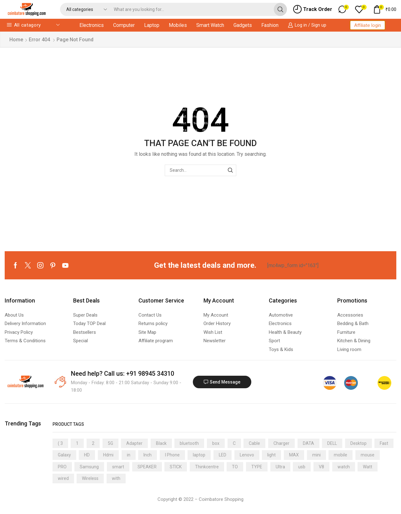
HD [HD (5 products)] (87, 454)
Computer (124, 25)
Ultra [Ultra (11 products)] (280, 466)
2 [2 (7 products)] (93, 443)
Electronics (91, 25)
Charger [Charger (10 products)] (281, 443)
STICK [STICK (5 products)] (176, 466)
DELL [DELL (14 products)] (332, 443)
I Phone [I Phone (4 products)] (172, 454)
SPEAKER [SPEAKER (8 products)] (147, 466)
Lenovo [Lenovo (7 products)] (247, 454)
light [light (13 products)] (271, 454)
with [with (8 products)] (116, 478)
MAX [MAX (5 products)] (294, 454)
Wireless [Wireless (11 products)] (90, 478)
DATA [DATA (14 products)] (308, 443)
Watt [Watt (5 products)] (367, 466)
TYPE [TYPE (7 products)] (256, 466)
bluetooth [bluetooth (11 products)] (189, 443)
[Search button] (280, 9)
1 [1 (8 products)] (77, 443)
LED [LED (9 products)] (222, 454)
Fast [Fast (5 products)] (384, 443)
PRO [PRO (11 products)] (62, 466)
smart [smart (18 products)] (118, 466)
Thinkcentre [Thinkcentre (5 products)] (207, 466)
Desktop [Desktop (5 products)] (358, 443)
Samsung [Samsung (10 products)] (89, 466)
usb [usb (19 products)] (301, 466)
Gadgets (242, 25)
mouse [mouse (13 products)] (367, 454)
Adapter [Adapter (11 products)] (134, 443)
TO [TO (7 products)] (235, 466)
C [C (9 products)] (234, 443)
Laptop (151, 25)
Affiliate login (367, 25)
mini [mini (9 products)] (316, 454)
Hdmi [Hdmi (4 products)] (108, 454)
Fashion (269, 25)
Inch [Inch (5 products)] (147, 454)
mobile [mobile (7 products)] (340, 454)
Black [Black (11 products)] (161, 443)
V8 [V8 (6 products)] (321, 466)
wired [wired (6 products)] (63, 478)
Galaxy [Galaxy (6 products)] (64, 454)
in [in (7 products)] (128, 454)
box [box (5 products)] (215, 443)
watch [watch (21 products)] (344, 466)
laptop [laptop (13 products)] (199, 454)
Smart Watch (210, 25)
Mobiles (178, 25)
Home (16, 40)
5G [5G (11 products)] (110, 443)
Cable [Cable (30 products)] (254, 443)
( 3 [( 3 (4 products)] (60, 443)
